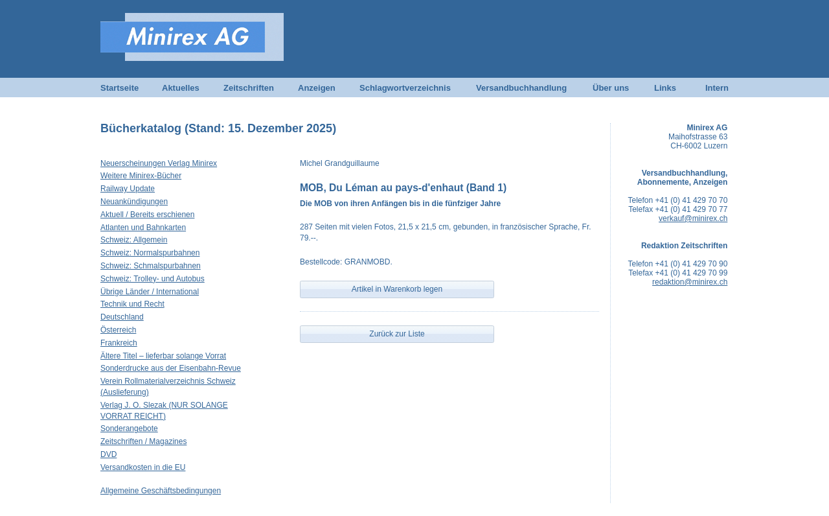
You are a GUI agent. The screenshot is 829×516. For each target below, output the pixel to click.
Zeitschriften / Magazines (143, 441)
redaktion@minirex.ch (689, 282)
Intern (717, 88)
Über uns (611, 88)
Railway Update (127, 188)
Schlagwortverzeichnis (405, 88)
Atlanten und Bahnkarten (143, 227)
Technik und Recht (132, 304)
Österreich (118, 329)
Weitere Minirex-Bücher (140, 175)
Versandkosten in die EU (142, 467)
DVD (108, 454)
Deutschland (122, 317)
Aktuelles (180, 88)
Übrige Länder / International (149, 291)
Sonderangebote (129, 428)
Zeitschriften (248, 88)
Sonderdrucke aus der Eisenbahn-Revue (170, 368)
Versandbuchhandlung (521, 88)
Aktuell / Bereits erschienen (147, 214)
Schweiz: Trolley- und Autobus (152, 278)
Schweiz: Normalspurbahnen (149, 252)
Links (665, 88)
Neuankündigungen (134, 201)
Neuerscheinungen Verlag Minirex (158, 163)
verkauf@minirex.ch (693, 218)
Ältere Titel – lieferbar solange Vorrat (163, 355)
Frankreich (118, 342)
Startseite (119, 88)
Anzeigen (316, 88)
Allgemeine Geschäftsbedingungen (160, 490)
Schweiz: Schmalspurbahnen (150, 265)
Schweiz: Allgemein (133, 239)
